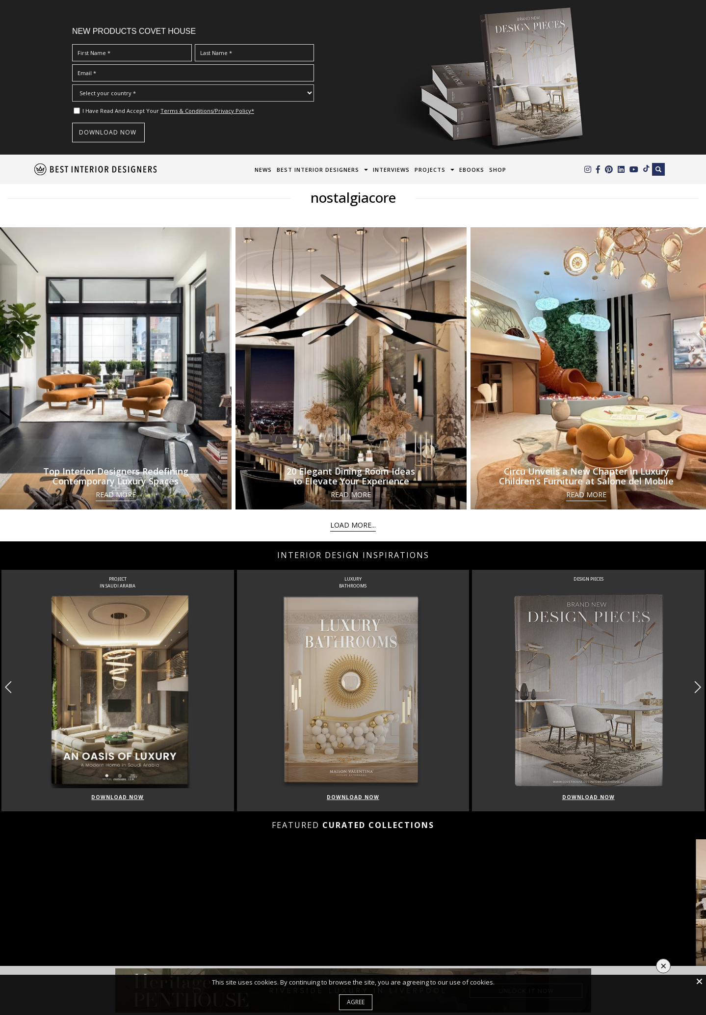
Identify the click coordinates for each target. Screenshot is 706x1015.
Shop (497, 169)
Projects (430, 169)
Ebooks (471, 169)
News (263, 169)
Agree (356, 1002)
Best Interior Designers (318, 169)
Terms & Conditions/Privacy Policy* (207, 110)
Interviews (391, 169)
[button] (697, 687)
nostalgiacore (353, 197)
